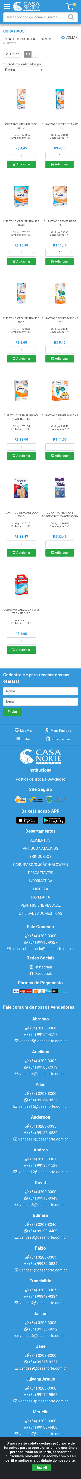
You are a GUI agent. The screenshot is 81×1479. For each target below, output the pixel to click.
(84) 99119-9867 (40, 1395)
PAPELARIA (40, 897)
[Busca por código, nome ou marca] (35, 17)
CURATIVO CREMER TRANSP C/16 (21, 320)
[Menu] (7, 6)
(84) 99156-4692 (40, 1329)
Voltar (69, 38)
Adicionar (21, 164)
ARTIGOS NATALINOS (40, 848)
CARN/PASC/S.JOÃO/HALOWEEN (40, 865)
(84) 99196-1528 (40, 1165)
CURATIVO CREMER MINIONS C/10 (60, 320)
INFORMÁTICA (40, 881)
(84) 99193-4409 (40, 1231)
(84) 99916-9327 (40, 942)
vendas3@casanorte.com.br (40, 1205)
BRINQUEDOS (40, 856)
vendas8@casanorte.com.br (40, 1237)
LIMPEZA (40, 889)
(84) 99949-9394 (40, 1296)
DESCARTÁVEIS (40, 873)
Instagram (40, 967)
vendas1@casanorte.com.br (40, 1270)
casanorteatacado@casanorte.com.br (40, 949)
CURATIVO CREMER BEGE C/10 (21, 125)
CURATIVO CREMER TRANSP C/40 (21, 223)
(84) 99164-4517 (40, 1034)
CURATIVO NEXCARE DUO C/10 (21, 514)
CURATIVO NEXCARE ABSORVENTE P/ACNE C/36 (60, 514)
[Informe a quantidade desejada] (21, 155)
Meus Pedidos (58, 730)
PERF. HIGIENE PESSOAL (41, 905)
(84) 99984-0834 (40, 1264)
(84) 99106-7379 (40, 1067)
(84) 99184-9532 (40, 1100)
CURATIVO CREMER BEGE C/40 (60, 223)
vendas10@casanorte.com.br (40, 1401)
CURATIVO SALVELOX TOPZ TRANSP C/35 (21, 611)
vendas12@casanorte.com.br (40, 1172)
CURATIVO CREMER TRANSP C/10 (60, 125)
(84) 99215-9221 (40, 1362)
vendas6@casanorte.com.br (40, 1335)
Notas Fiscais (58, 739)
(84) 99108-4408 (40, 1427)
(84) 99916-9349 (40, 1198)
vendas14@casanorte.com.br (40, 1139)
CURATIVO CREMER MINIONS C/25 (60, 417)
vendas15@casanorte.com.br (40, 1106)
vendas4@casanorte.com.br (40, 1074)
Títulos (23, 739)
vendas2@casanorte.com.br (40, 1303)
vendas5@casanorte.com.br (40, 1041)
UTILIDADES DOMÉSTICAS (40, 913)
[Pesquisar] (72, 17)
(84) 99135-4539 (40, 1133)
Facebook (40, 973)
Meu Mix (23, 730)
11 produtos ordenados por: (23, 64)
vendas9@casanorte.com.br (40, 1368)
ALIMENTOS (40, 840)
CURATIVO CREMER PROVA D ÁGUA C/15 (21, 417)
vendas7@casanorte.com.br (40, 1434)
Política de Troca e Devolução (40, 779)
